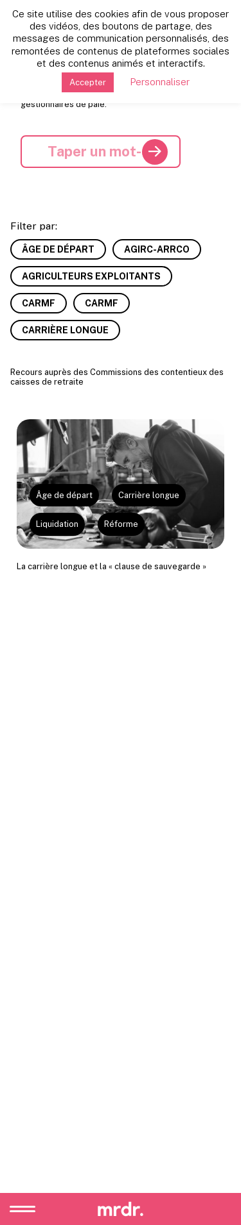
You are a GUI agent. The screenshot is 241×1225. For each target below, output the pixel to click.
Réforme (121, 524)
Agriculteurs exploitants (91, 276)
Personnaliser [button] (160, 81)
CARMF (38, 303)
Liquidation (57, 524)
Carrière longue (65, 330)
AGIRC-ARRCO (157, 249)
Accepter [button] (87, 82)
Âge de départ (58, 249)
